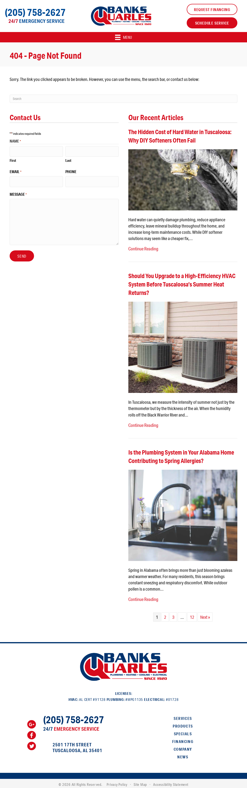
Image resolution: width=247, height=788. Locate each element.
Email (15, 170)
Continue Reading (143, 248)
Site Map (140, 782)
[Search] (123, 99)
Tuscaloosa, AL (70, 748)
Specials (183, 731)
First (13, 159)
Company (183, 746)
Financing (182, 739)
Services (183, 715)
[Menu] (123, 37)
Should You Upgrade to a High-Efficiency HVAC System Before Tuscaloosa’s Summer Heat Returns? (181, 283)
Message (18, 191)
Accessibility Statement (170, 782)
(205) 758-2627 (35, 12)
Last (68, 159)
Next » (205, 614)
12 (192, 614)
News (182, 754)
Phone (70, 170)
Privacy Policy (117, 782)
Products (183, 723)
